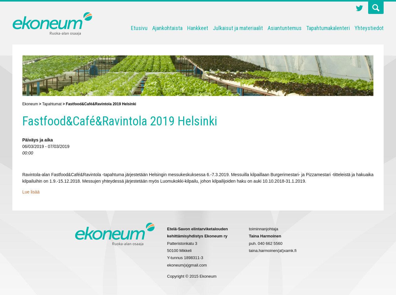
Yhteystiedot (369, 28)
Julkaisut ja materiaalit (238, 28)
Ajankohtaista (167, 28)
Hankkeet (197, 28)
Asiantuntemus (285, 28)
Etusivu (139, 28)
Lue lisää (31, 191)
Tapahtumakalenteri (328, 28)
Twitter (359, 9)
